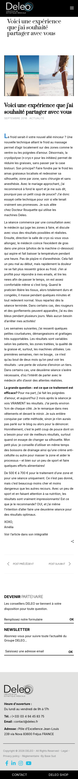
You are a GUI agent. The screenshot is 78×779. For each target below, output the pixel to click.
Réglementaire (30, 756)
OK (70, 652)
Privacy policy (11, 756)
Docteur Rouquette (24, 210)
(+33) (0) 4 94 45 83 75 (28, 716)
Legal (64, 750)
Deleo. (22, 215)
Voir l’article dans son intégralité (26, 534)
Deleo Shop (58, 775)
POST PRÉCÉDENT (20, 564)
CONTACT (19, 775)
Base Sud (50, 756)
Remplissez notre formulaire (23, 619)
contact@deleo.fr (26, 721)
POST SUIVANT (60, 564)
